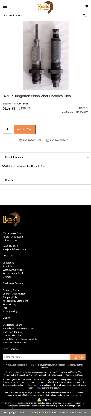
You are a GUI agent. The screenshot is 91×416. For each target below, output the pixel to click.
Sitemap (7, 276)
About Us (7, 266)
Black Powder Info (12, 331)
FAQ (5, 307)
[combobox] (43, 15)
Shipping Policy (11, 297)
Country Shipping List (14, 293)
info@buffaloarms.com (15, 249)
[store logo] (45, 8)
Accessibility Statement (15, 300)
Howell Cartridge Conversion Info (20, 339)
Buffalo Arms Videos (13, 269)
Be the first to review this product (16, 104)
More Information (14, 157)
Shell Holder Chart (12, 324)
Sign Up (78, 357)
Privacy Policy (10, 311)
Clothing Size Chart (13, 335)
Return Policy (10, 304)
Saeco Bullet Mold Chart (15, 342)
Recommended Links (14, 273)
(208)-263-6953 (10, 245)
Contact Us (8, 262)
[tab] (45, 157)
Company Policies (12, 290)
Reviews (9, 180)
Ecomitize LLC (79, 412)
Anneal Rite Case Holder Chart (18, 328)
